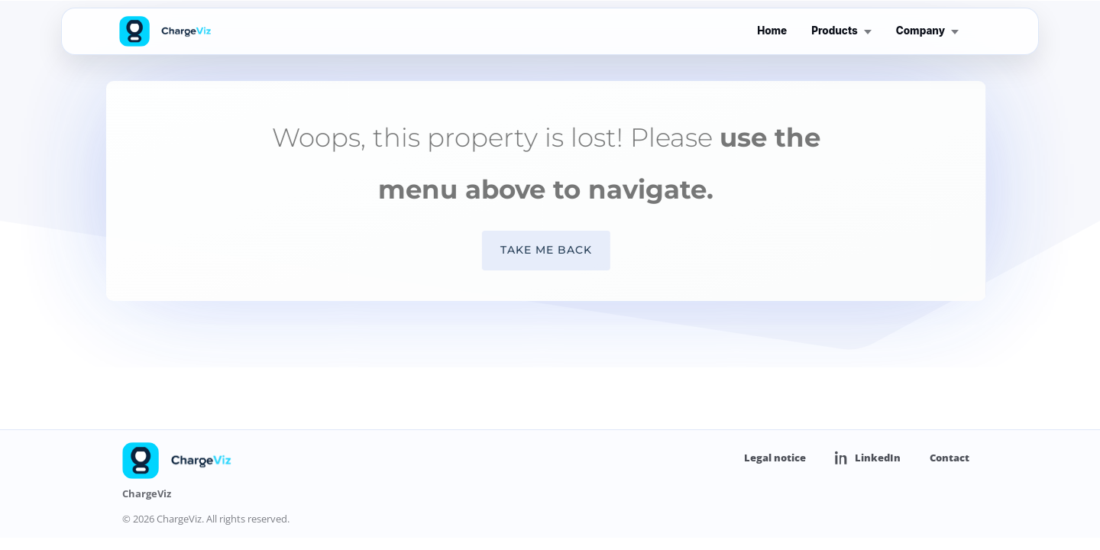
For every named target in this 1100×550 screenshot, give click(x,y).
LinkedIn (868, 458)
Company (927, 30)
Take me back (535, 250)
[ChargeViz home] (166, 31)
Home (772, 30)
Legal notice (775, 457)
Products (841, 30)
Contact (949, 457)
